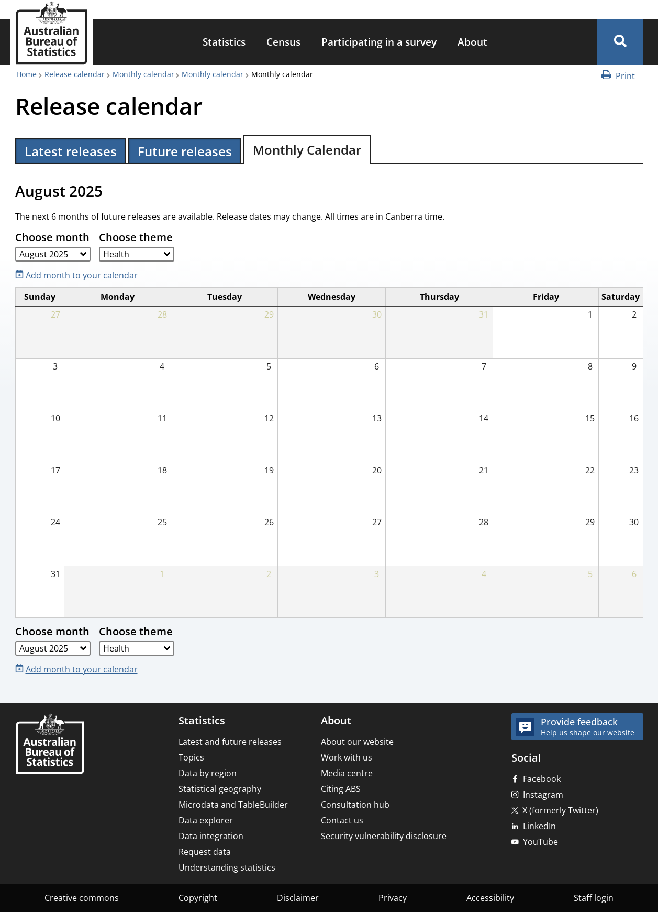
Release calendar (74, 74)
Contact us (342, 820)
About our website (357, 741)
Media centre (347, 773)
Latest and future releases (230, 741)
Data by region (208, 773)
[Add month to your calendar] (78, 274)
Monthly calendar (143, 74)
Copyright (198, 898)
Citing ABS (341, 789)
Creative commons (81, 898)
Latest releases (71, 151)
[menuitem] (224, 42)
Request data (205, 851)
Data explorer (206, 820)
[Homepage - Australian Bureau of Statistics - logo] (51, 33)
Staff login (594, 898)
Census (283, 41)
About (472, 41)
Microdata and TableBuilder (233, 804)
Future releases (185, 151)
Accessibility (490, 898)
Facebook (542, 779)
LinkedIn (539, 826)
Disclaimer (298, 898)
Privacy (392, 898)
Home (26, 74)
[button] (620, 42)
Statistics (224, 41)
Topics (191, 757)
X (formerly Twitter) (560, 810)
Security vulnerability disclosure (384, 836)
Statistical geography (220, 789)
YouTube (540, 842)
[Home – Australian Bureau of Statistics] (49, 745)
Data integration (211, 836)
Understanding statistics (227, 867)
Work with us (346, 757)
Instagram (543, 794)
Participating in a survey (379, 41)
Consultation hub (355, 804)
